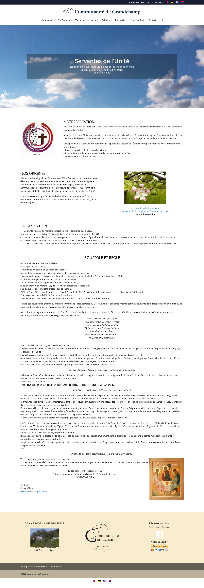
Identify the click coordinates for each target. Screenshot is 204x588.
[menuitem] (167, 3)
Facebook (166, 527)
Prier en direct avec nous (139, 3)
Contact (152, 20)
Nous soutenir (157, 3)
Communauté (48, 20)
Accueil (94, 20)
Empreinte (56, 566)
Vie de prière (81, 20)
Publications (121, 20)
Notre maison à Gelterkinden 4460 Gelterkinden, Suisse (44, 548)
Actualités (106, 20)
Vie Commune (65, 20)
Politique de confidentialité (33, 566)
